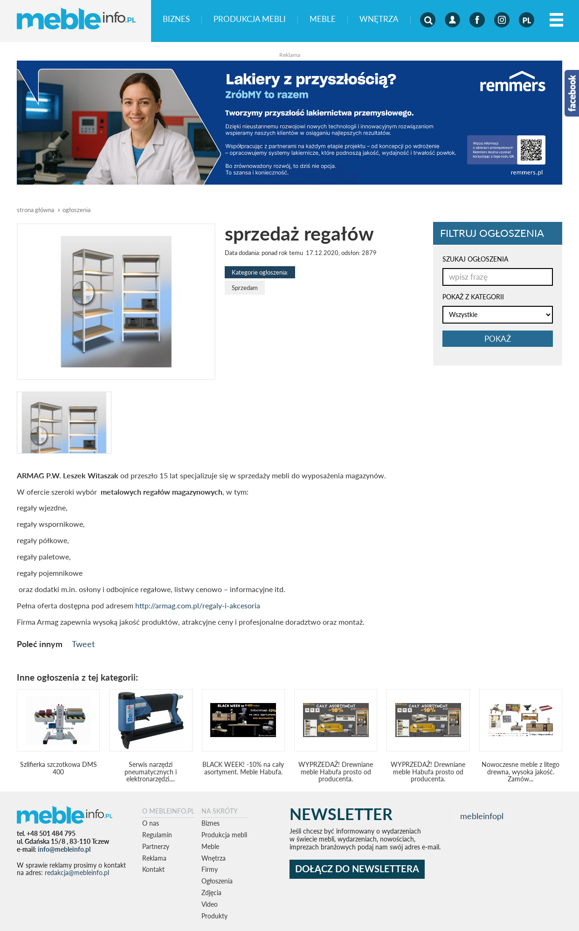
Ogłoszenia (217, 881)
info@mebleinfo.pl (64, 849)
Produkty (214, 916)
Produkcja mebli (250, 19)
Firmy (209, 869)
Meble (323, 19)
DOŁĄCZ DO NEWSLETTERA (357, 868)
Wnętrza (379, 19)
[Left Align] (556, 20)
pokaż (497, 339)
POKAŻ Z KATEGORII (473, 297)
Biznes (176, 19)
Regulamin (157, 835)
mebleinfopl (481, 816)
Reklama (154, 858)
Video (209, 904)
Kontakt (153, 869)
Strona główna (35, 210)
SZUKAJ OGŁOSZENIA (475, 259)
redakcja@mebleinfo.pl (77, 872)
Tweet (83, 644)
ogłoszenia (76, 210)
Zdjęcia (211, 893)
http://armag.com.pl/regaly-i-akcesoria (197, 605)
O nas (150, 823)
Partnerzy (155, 846)
